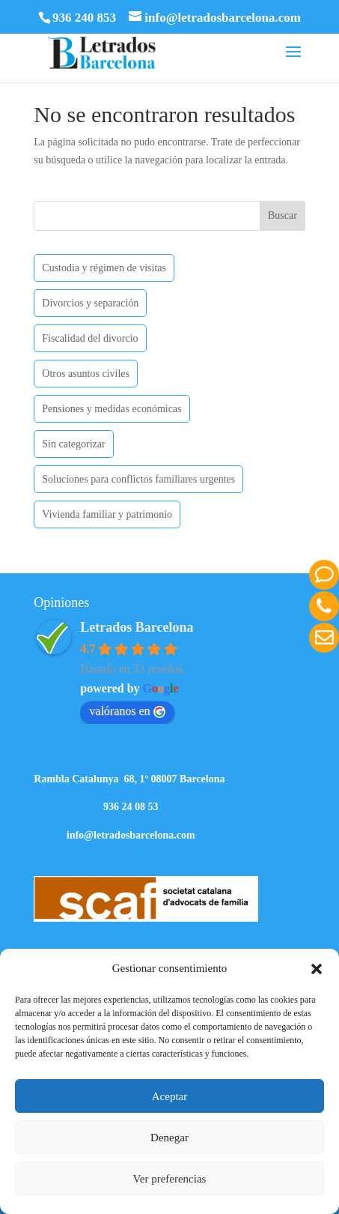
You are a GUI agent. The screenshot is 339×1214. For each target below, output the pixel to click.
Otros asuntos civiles (85, 373)
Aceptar (169, 1096)
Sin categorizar (73, 444)
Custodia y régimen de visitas (104, 268)
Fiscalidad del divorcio (90, 338)
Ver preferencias (170, 1179)
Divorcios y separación (90, 303)
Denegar (169, 1138)
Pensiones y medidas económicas (111, 408)
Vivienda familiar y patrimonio (107, 514)
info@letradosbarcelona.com (131, 835)
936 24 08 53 (131, 806)
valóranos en (127, 711)
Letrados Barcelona (136, 627)
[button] (316, 968)
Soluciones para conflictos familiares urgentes (138, 479)
